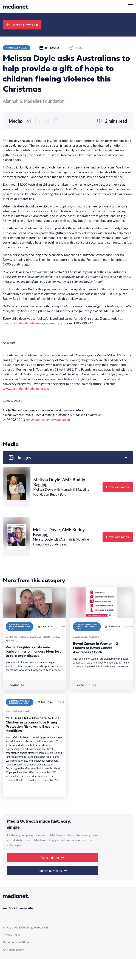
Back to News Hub (22, 24)
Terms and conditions (16, 942)
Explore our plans (52, 870)
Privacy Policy (11, 935)
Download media (118, 487)
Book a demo (52, 857)
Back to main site (18, 908)
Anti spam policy (13, 950)
